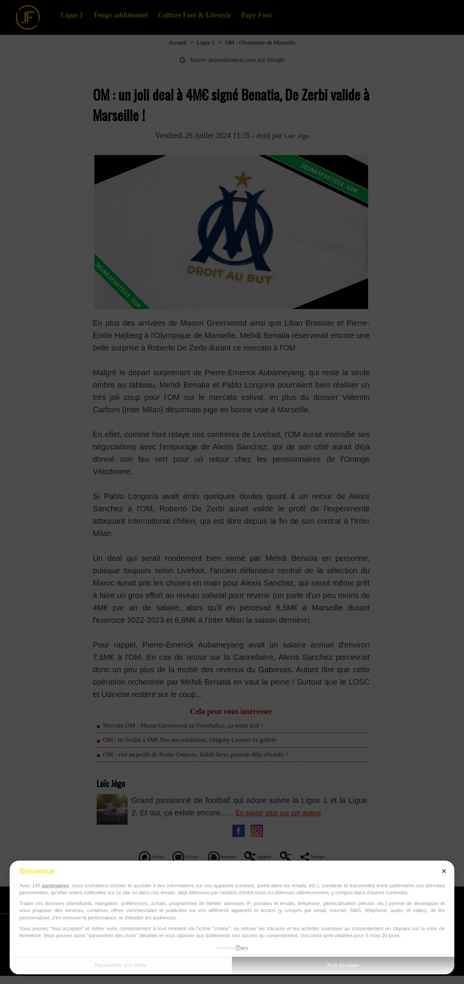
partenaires (55, 885)
